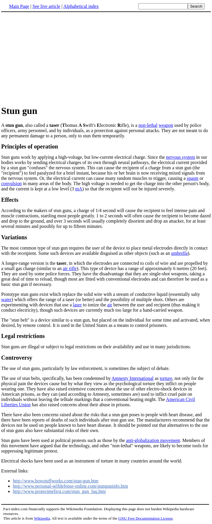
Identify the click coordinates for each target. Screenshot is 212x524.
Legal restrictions (23, 336)
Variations (14, 237)
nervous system (180, 157)
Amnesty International (133, 378)
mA (78, 188)
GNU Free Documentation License (145, 518)
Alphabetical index (81, 6)
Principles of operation (29, 146)
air (109, 304)
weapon (165, 125)
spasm (193, 178)
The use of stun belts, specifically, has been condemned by (56, 378)
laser (77, 304)
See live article (46, 6)
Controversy (16, 357)
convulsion (11, 183)
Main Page (19, 6)
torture (166, 378)
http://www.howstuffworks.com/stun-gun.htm (55, 480)
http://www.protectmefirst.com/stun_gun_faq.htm (59, 491)
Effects (9, 200)
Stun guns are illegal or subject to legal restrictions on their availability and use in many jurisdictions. (96, 346)
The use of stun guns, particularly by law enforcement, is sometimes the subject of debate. (85, 368)
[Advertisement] (50, 58)
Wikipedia (42, 518)
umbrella (179, 253)
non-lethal (148, 125)
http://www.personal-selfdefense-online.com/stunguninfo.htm (70, 486)
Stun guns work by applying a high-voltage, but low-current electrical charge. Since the (83, 157)
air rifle (70, 268)
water (6, 299)
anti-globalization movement (153, 440)
